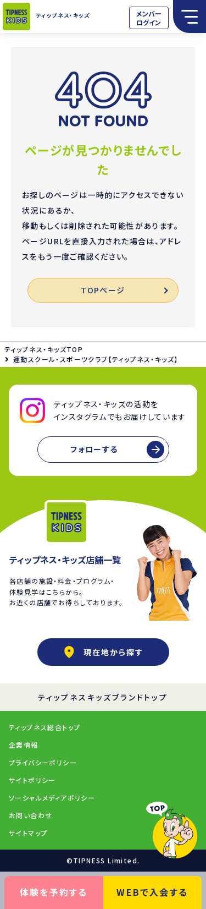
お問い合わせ (30, 815)
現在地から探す (103, 652)
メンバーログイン (149, 18)
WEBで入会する (152, 892)
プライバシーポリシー (43, 762)
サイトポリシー (32, 780)
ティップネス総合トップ (44, 727)
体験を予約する (54, 892)
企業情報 (23, 744)
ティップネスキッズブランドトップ (103, 697)
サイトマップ (28, 832)
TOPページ (124, 289)
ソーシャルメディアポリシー (52, 797)
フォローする (94, 448)
